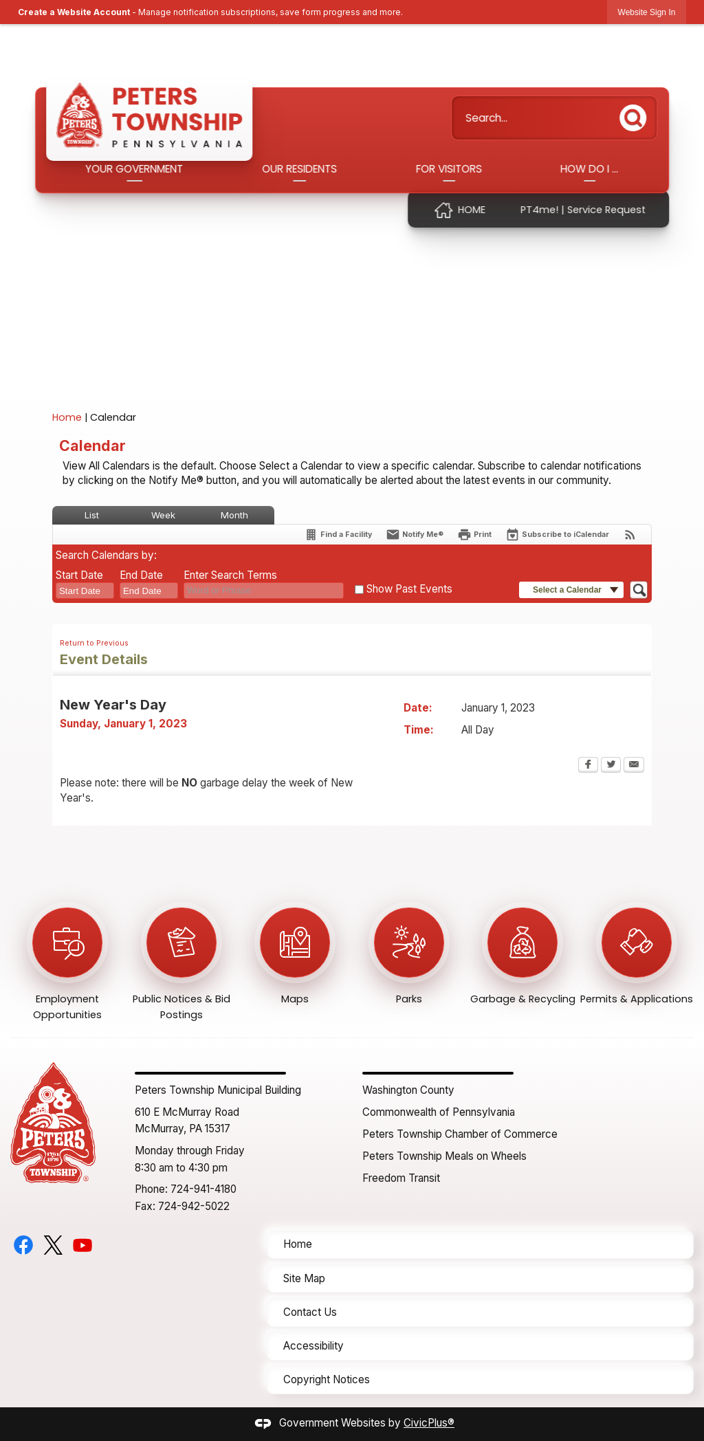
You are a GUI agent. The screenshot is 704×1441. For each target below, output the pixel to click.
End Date (141, 575)
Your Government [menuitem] (135, 169)
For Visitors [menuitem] (449, 169)
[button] (636, 115)
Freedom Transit (401, 1178)
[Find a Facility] (338, 534)
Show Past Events (409, 588)
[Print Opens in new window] (474, 534)
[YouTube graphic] (82, 1245)
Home (67, 417)
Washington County (408, 1090)
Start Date (79, 575)
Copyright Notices (326, 1379)
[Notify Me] (414, 534)
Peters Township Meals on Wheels (444, 1156)
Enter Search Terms (230, 575)
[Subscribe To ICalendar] (557, 534)
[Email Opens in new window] (634, 766)
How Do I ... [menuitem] (589, 169)
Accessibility (313, 1345)
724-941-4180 (203, 1189)
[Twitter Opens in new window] (611, 766)
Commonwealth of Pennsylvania (438, 1112)
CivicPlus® (429, 1422)
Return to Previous (94, 643)
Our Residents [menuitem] (299, 169)
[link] (647, 12)
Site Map (304, 1278)
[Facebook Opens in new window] (588, 766)
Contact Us (310, 1312)
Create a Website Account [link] (74, 12)
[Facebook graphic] (23, 1245)
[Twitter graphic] (53, 1245)
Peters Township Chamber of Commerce (460, 1134)
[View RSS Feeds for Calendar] (630, 534)
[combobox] (84, 590)
